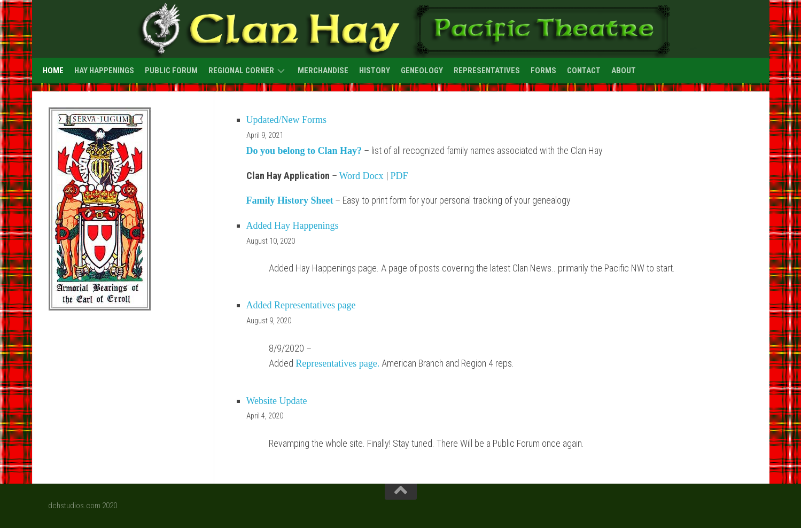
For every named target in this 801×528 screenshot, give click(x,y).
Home (53, 70)
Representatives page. (337, 363)
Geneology (422, 70)
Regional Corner (241, 70)
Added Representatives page (301, 305)
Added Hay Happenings (292, 225)
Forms (543, 70)
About (623, 70)
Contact (584, 70)
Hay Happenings (104, 70)
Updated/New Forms (286, 119)
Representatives (487, 70)
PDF (399, 175)
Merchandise (323, 70)
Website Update (276, 400)
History (374, 70)
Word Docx (361, 175)
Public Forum (171, 70)
